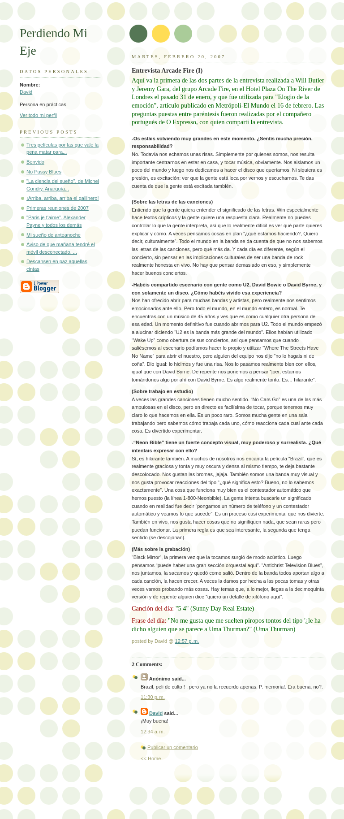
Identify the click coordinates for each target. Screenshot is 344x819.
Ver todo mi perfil (38, 115)
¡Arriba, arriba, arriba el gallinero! (62, 198)
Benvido (35, 162)
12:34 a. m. (153, 731)
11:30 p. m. (153, 697)
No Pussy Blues (43, 171)
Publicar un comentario (172, 747)
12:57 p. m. (187, 641)
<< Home (151, 758)
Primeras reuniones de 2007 (57, 208)
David (26, 92)
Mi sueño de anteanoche (53, 235)
